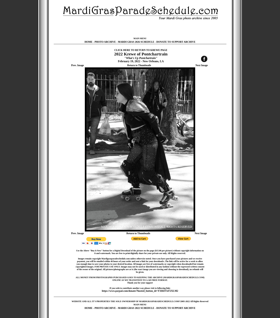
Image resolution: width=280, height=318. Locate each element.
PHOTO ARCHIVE (105, 42)
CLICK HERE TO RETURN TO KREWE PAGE (140, 50)
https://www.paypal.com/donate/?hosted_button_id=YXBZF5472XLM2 (140, 291)
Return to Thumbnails (139, 65)
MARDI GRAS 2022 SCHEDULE (136, 308)
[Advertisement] (140, 29)
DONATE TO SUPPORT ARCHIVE (175, 42)
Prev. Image (77, 65)
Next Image (202, 65)
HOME (88, 42)
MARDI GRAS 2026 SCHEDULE (136, 42)
